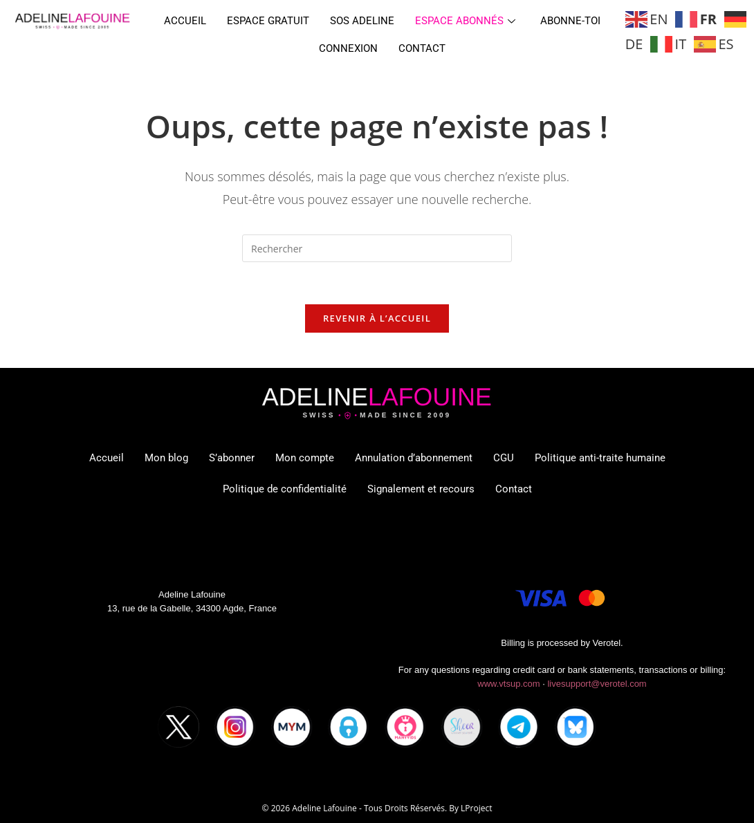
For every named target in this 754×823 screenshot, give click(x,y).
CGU (503, 458)
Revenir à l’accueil (377, 318)
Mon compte (304, 458)
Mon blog (166, 458)
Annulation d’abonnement (413, 458)
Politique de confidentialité (285, 489)
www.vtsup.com (508, 683)
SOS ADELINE (362, 21)
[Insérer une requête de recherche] (377, 248)
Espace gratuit (268, 21)
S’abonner (232, 458)
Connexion (348, 48)
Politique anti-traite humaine (600, 458)
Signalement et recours (421, 489)
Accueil (185, 21)
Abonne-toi (570, 21)
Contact (421, 48)
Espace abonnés (465, 21)
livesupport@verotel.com (596, 683)
